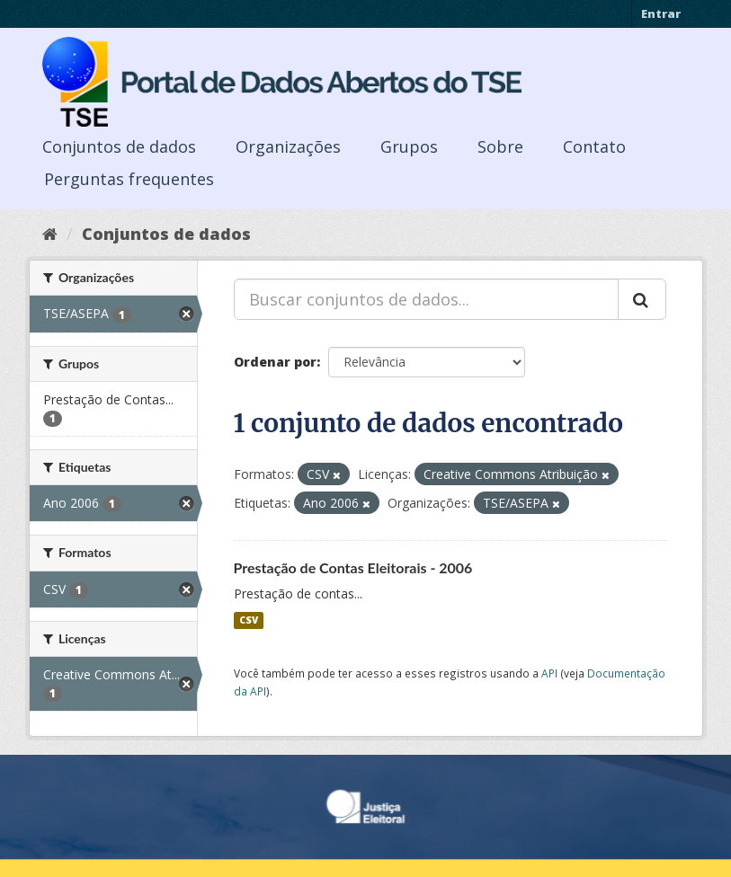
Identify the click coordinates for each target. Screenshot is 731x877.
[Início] (50, 233)
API (549, 673)
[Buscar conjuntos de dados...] (426, 299)
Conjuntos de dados (119, 146)
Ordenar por (275, 361)
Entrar (661, 13)
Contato (594, 146)
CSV (248, 620)
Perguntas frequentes (129, 179)
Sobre (500, 146)
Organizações (288, 146)
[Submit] (642, 299)
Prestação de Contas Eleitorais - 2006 (353, 567)
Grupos (409, 146)
